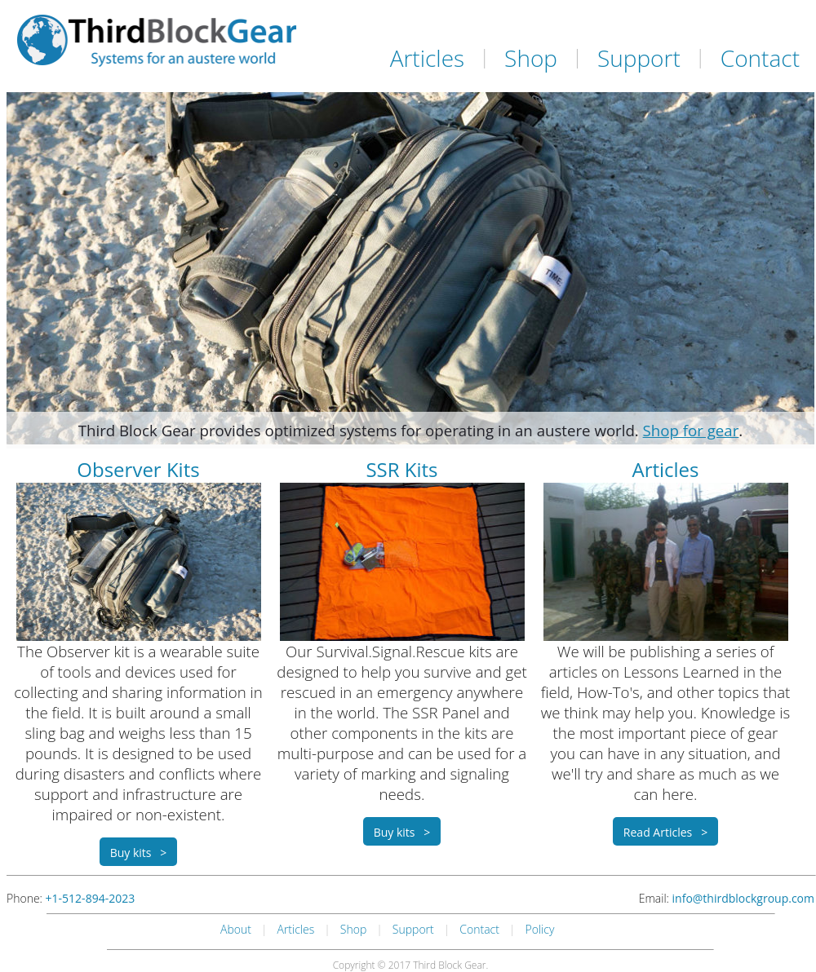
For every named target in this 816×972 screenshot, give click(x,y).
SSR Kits (401, 469)
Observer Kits (138, 469)
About (235, 929)
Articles (427, 57)
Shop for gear (691, 430)
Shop (530, 57)
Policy (540, 929)
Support (639, 57)
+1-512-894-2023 (90, 898)
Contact (760, 57)
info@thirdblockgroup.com (743, 898)
